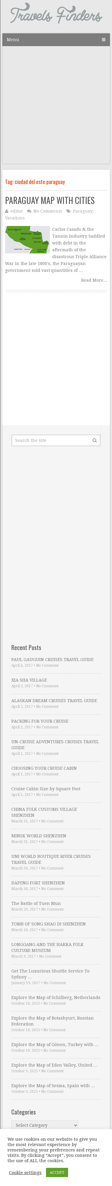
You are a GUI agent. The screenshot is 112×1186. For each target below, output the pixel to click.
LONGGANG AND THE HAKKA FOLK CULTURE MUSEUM (47, 947)
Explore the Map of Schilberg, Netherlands (55, 997)
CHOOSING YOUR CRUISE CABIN (44, 768)
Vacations (15, 218)
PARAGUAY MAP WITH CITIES (50, 200)
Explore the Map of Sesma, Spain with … (53, 1085)
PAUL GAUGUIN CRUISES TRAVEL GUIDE (52, 659)
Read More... (94, 280)
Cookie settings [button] (25, 1172)
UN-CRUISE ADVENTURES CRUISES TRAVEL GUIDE (55, 744)
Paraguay (82, 211)
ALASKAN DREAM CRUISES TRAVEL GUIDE (54, 700)
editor (16, 211)
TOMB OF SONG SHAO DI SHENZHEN (48, 924)
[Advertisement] (56, 108)
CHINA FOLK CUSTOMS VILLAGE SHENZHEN (44, 812)
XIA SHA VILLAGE (29, 680)
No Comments (47, 211)
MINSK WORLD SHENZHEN (38, 835)
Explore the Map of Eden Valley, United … (54, 1065)
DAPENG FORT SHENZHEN (38, 882)
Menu (13, 39)
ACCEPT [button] (57, 1172)
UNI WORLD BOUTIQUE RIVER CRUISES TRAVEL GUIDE (51, 859)
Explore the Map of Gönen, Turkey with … (55, 1044)
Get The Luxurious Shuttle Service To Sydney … (50, 974)
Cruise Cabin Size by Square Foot (45, 788)
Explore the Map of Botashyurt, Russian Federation (52, 1021)
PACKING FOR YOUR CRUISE (39, 721)
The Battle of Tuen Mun (36, 903)
